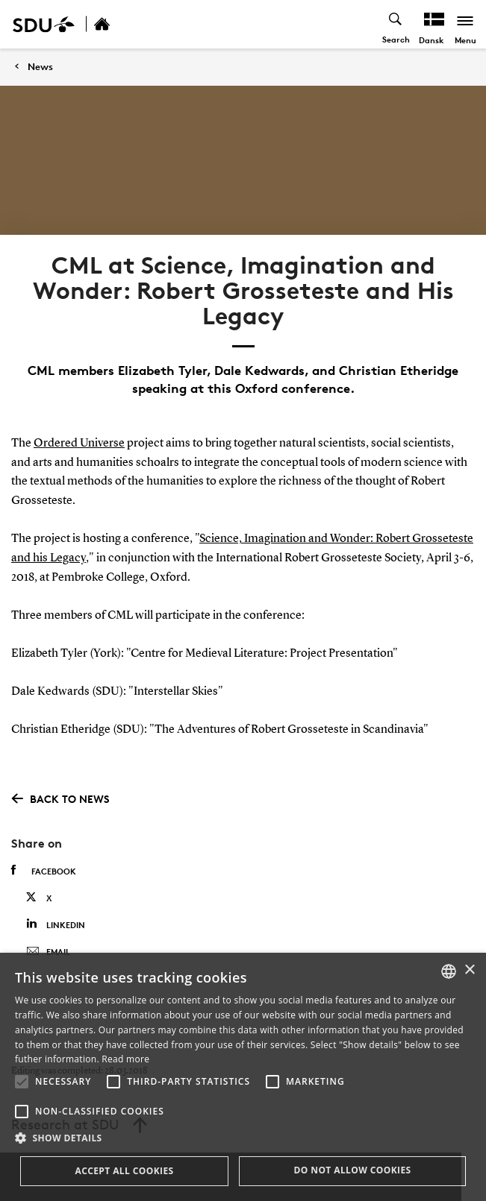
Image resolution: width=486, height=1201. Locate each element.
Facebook (43, 871)
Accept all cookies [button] (124, 1170)
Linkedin (55, 924)
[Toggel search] (396, 24)
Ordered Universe (79, 444)
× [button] (469, 970)
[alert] (243, 1077)
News (40, 67)
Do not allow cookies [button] (352, 1170)
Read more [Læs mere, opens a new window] (125, 1059)
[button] (22, 1082)
